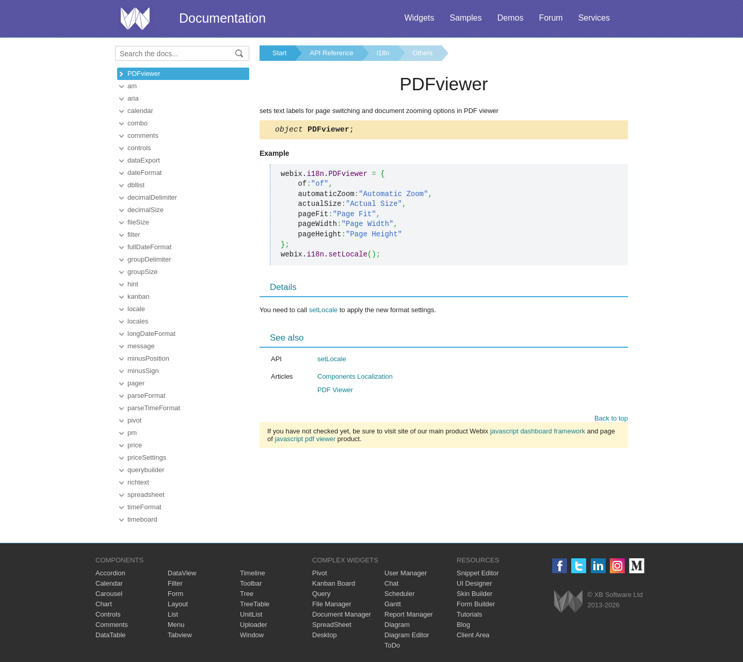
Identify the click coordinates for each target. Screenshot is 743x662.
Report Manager (408, 614)
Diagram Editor (406, 635)
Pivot (319, 573)
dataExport (143, 160)
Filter (175, 583)
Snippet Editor (478, 573)
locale (136, 309)
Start (279, 53)
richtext (138, 482)
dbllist (135, 185)
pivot (134, 420)
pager (135, 383)
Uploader (253, 624)
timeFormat (144, 507)
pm (132, 433)
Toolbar (251, 583)
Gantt (392, 604)
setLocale (323, 311)
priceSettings (146, 457)
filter (133, 234)
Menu (176, 624)
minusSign (143, 371)
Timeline (252, 573)
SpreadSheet (331, 624)
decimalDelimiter (152, 197)
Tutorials (469, 614)
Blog (463, 624)
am (132, 86)
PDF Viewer (335, 391)
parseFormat (146, 395)
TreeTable (254, 604)
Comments (111, 624)
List (173, 614)
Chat (391, 583)
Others (423, 53)
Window (252, 635)
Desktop (324, 635)
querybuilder (146, 470)
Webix (568, 601)
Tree (246, 594)
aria (133, 98)
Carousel (108, 594)
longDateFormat (151, 333)
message (141, 346)
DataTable (110, 635)
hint (132, 284)
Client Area (473, 635)
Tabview (180, 635)
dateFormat (144, 172)
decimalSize (145, 210)
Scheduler (399, 594)
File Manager (331, 604)
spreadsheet (146, 494)
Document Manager (341, 614)
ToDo (392, 645)
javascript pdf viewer (304, 440)
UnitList (251, 614)
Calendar (109, 583)
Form (175, 594)
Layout (178, 604)
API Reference (331, 53)
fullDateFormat (149, 247)
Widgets (419, 17)
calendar (140, 111)
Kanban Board (333, 583)
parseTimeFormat (153, 408)
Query (321, 594)
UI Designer (474, 583)
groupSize (142, 272)
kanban (138, 296)
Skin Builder (474, 594)
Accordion (110, 573)
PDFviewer (143, 73)
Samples (465, 17)
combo (137, 123)
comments (142, 135)
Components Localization (355, 378)
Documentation (222, 18)
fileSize (138, 222)
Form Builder (476, 604)
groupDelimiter (149, 259)
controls (139, 148)
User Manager (405, 573)
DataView (182, 573)
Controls (107, 614)
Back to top (611, 420)
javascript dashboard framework (537, 433)
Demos (510, 17)
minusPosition (148, 358)
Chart (103, 604)
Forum (550, 17)
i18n (383, 53)
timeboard (142, 519)
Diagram (397, 624)
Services (594, 17)
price (134, 445)
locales (137, 321)
